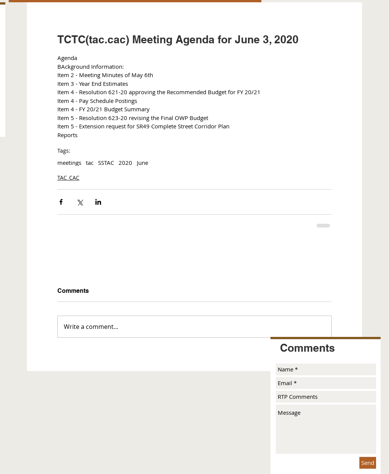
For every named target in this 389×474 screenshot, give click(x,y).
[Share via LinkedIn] (98, 201)
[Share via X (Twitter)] (79, 201)
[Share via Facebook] (61, 201)
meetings (69, 162)
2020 (125, 162)
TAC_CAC (68, 177)
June (142, 162)
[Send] (367, 463)
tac (89, 162)
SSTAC (106, 162)
